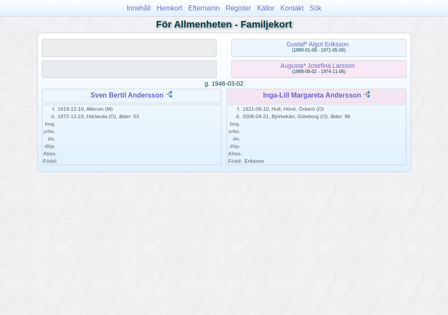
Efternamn (204, 8)
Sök (316, 8)
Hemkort (169, 8)
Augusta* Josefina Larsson (317, 65)
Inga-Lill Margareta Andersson (312, 95)
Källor (266, 8)
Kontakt (292, 8)
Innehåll (139, 8)
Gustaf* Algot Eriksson (318, 44)
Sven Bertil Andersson (127, 95)
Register (238, 8)
